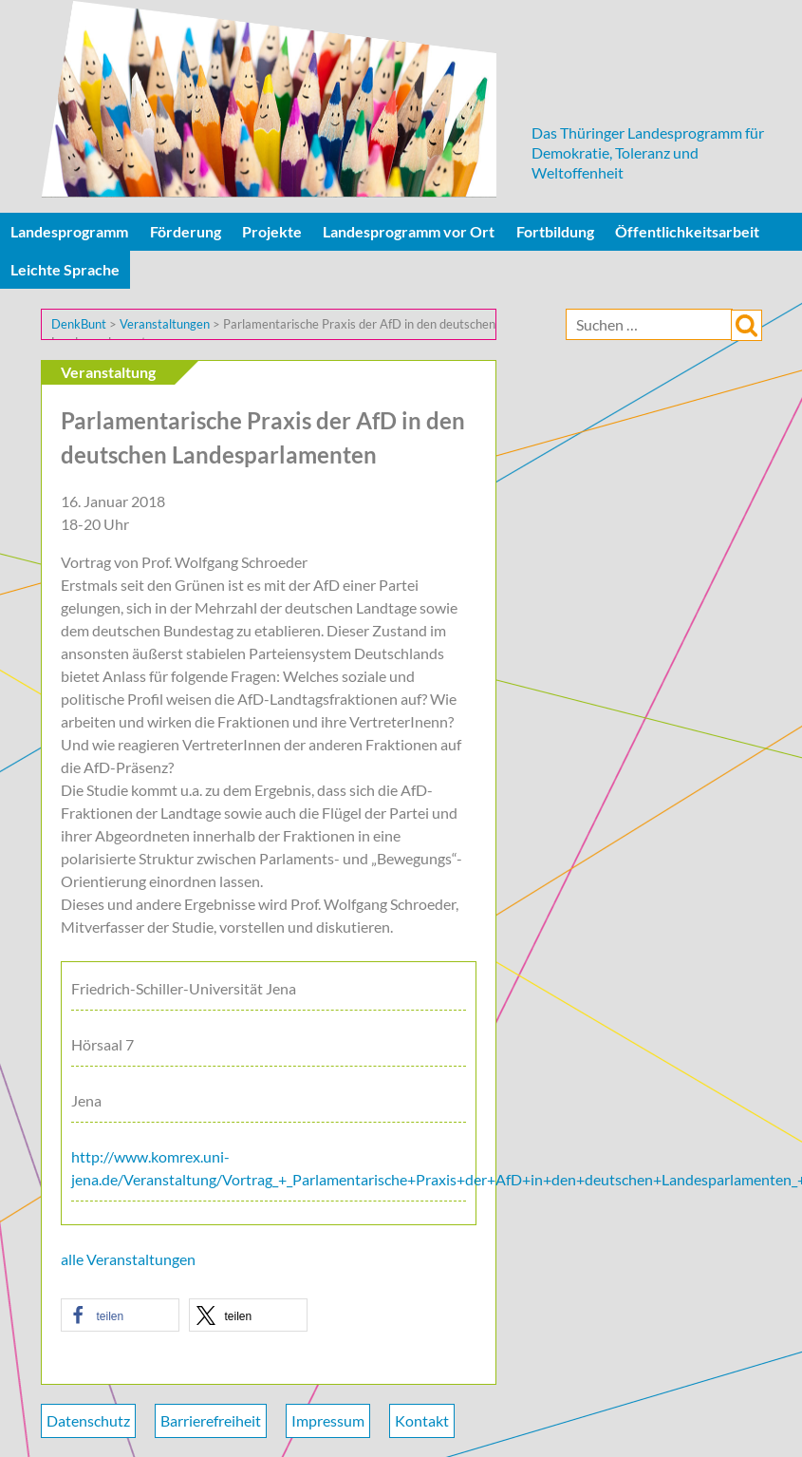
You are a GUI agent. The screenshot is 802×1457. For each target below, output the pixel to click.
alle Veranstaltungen (128, 1259)
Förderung (185, 231)
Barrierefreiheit (210, 1420)
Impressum (327, 1420)
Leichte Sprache (65, 269)
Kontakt (422, 1420)
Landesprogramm (69, 231)
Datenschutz (88, 1420)
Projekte (272, 231)
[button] (120, 1315)
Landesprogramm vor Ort (408, 231)
